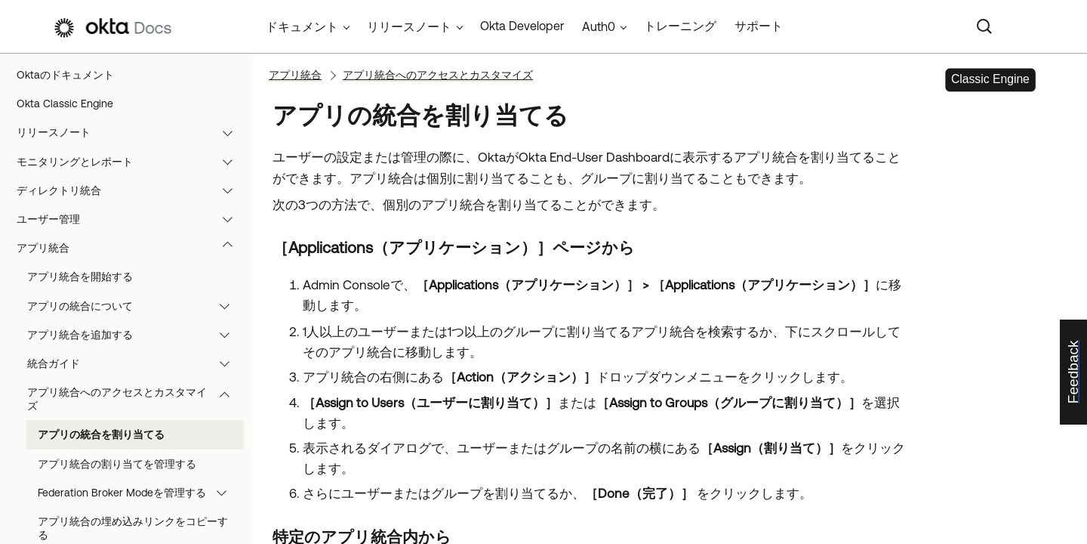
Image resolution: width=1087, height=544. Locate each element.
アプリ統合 (132, 247)
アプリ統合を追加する (135, 334)
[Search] (984, 26)
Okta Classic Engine (65, 103)
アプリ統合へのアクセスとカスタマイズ (135, 399)
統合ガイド (135, 363)
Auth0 (598, 26)
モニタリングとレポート (132, 161)
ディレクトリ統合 (132, 190)
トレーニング (680, 25)
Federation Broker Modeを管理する (139, 492)
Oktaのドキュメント (65, 75)
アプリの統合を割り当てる (101, 434)
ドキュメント (302, 26)
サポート (758, 25)
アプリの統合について (135, 306)
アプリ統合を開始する (80, 276)
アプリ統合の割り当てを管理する (117, 464)
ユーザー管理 (132, 219)
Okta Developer (522, 25)
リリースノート (132, 132)
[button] (231, 132)
